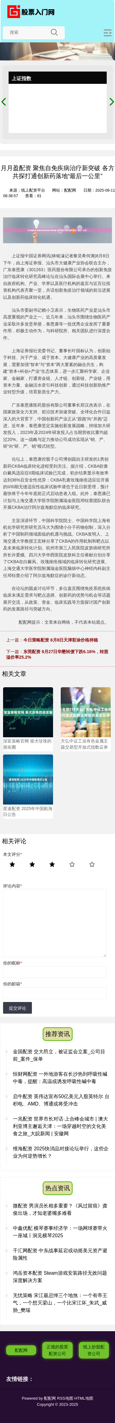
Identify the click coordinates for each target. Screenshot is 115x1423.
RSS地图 (65, 1398)
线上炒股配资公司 (94, 1350)
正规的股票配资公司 (57, 1350)
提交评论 (17, 1008)
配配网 (21, 1350)
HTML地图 (83, 1398)
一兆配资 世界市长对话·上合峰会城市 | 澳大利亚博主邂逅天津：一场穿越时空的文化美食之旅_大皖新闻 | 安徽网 (60, 1126)
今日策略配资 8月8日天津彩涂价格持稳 (60, 639)
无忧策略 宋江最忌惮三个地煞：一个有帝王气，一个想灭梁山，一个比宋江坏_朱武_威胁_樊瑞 (60, 1303)
